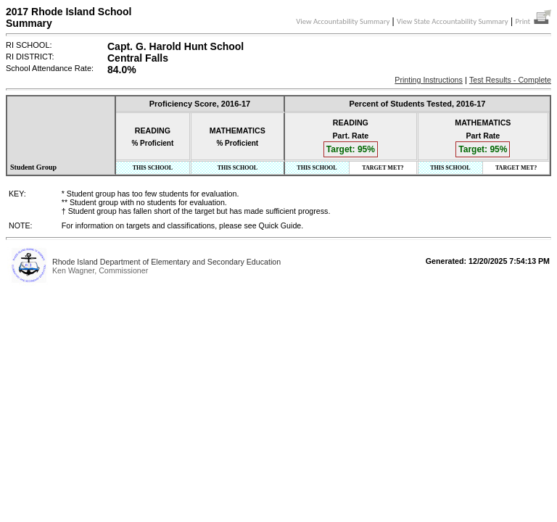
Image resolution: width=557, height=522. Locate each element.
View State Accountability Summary (452, 21)
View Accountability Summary (342, 21)
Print (533, 21)
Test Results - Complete (510, 79)
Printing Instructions (429, 79)
